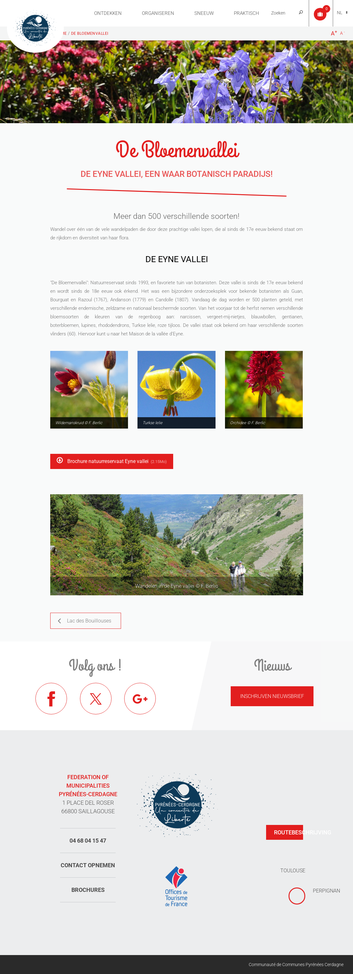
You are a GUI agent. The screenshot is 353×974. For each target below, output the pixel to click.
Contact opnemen (88, 865)
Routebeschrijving (288, 832)
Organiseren (158, 13)
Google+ (140, 698)
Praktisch (246, 13)
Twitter (96, 698)
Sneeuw (204, 13)
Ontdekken (108, 13)
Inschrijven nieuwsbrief (272, 696)
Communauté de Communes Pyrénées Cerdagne (296, 964)
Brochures (88, 890)
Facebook (51, 698)
